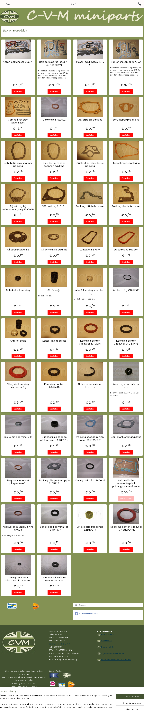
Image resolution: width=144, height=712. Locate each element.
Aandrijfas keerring (54, 340)
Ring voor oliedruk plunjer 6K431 (18, 482)
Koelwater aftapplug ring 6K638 (18, 528)
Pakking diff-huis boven (90, 206)
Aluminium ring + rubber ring (90, 292)
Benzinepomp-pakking (126, 119)
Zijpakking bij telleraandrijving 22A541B (18, 208)
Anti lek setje (18, 340)
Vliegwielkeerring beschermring (18, 386)
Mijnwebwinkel (101, 707)
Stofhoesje (54, 290)
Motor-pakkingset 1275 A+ (90, 63)
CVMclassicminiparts (86, 613)
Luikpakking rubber (126, 249)
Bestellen (18, 91)
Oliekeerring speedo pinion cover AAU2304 (54, 439)
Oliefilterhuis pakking (54, 249)
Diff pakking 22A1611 (54, 206)
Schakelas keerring (18, 290)
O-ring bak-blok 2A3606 (90, 480)
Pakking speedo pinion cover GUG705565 (90, 439)
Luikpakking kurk (90, 249)
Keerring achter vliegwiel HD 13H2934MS (126, 528)
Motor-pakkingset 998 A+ (18, 62)
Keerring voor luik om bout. (126, 386)
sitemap (58, 707)
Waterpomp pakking (90, 119)
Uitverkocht (126, 498)
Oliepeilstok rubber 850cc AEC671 (54, 579)
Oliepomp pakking (18, 249)
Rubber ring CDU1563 (126, 290)
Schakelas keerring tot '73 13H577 (54, 528)
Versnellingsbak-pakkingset (18, 121)
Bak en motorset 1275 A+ (126, 62)
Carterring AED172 (54, 119)
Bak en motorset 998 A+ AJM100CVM (54, 63)
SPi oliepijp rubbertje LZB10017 (90, 528)
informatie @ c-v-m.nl (59, 643)
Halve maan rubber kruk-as (90, 386)
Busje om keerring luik (18, 437)
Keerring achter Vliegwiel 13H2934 (90, 342)
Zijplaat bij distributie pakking (90, 164)
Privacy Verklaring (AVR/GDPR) (116, 659)
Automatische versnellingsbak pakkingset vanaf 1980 (126, 483)
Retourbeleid (107, 647)
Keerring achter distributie (54, 386)
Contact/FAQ (107, 634)
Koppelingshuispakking (126, 163)
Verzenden (106, 640)
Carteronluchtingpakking (126, 437)
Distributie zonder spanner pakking (54, 164)
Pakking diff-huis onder (126, 206)
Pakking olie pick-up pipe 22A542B (54, 482)
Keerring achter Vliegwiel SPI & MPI (126, 342)
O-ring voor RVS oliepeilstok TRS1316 (18, 579)
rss (64, 707)
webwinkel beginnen (75, 707)
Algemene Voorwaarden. (113, 653)
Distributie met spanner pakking (18, 164)
